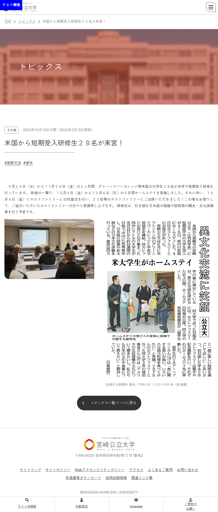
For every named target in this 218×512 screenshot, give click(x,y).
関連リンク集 (142, 477)
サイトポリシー (57, 469)
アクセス (136, 469)
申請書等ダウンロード (83, 477)
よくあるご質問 (160, 469)
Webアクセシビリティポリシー (100, 469)
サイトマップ (30, 469)
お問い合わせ (187, 469)
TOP (7, 21)
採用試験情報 (116, 477)
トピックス (27, 21)
